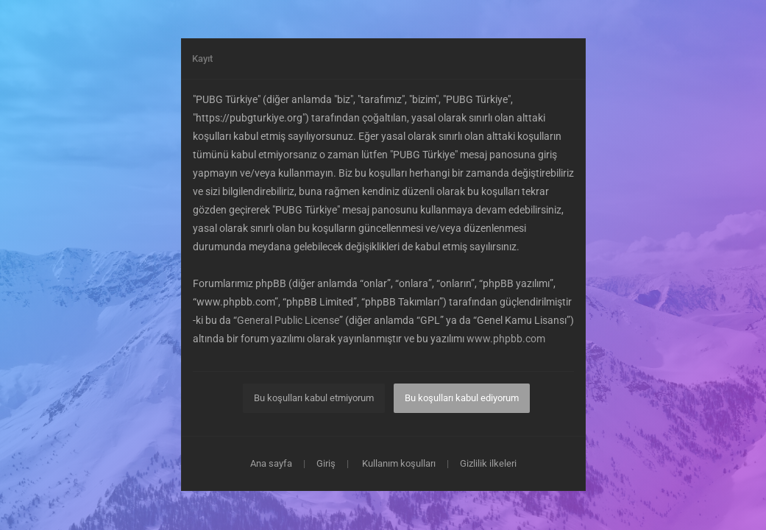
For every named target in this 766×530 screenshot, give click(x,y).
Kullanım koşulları (399, 463)
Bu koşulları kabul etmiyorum (314, 397)
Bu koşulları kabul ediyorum (462, 397)
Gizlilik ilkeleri (488, 463)
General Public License (288, 320)
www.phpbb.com (506, 338)
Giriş (326, 463)
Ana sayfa (271, 463)
